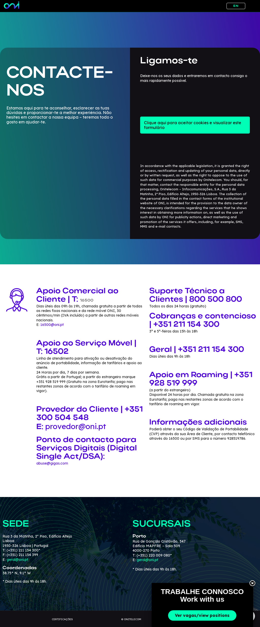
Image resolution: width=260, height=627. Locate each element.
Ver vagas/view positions (202, 615)
